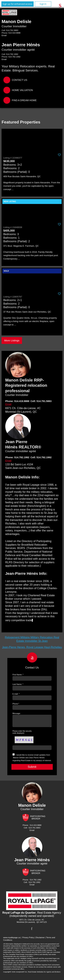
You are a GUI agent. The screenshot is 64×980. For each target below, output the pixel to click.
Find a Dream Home (24, 100)
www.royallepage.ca (11, 939)
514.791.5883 (12, 30)
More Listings (11, 340)
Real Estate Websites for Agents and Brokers (44, 974)
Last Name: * (17, 684)
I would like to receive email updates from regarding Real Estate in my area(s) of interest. (31, 760)
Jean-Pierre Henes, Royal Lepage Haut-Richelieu (32, 647)
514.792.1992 (12, 54)
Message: (16, 713)
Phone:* (15, 704)
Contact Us (19, 80)
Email (4, 35)
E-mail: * (16, 694)
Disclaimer (40, 939)
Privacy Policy (28, 939)
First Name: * (17, 675)
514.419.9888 (14, 33)
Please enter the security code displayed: (22, 734)
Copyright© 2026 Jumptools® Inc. (15, 974)
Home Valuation (22, 90)
